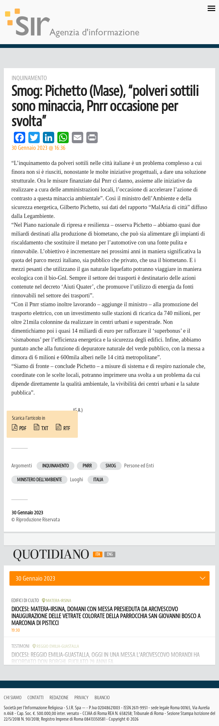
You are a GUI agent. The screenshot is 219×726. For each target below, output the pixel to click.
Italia (98, 480)
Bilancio (102, 698)
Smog (111, 466)
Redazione (58, 698)
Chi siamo (12, 698)
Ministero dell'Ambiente (39, 480)
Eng (110, 554)
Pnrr (87, 466)
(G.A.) (78, 410)
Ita (97, 554)
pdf (22, 428)
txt (44, 428)
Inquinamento (55, 466)
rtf (66, 428)
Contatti (35, 698)
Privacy (81, 698)
